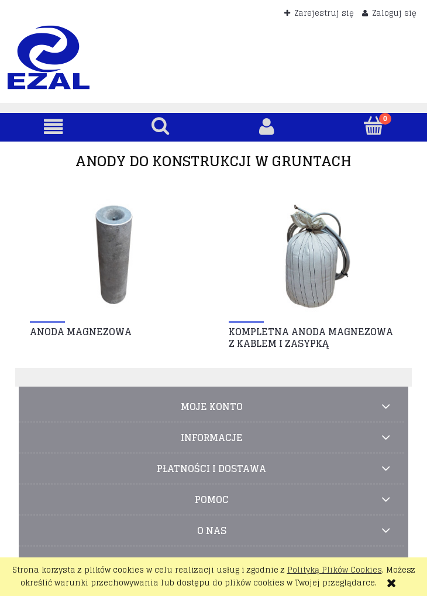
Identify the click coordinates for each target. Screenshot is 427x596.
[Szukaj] (160, 126)
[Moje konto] (267, 126)
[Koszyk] (374, 126)
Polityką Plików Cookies (334, 570)
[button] (53, 126)
